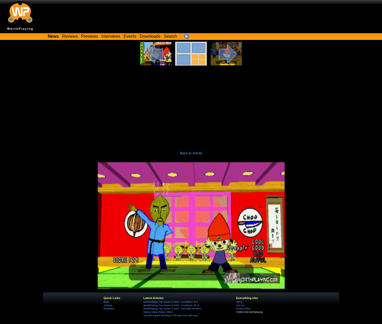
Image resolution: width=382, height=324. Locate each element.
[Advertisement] (191, 105)
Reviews (70, 36)
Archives (107, 305)
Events (130, 36)
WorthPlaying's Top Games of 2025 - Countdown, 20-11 (171, 305)
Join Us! (240, 305)
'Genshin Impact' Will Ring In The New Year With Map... (171, 315)
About (239, 302)
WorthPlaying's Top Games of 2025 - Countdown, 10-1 (170, 302)
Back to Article (191, 153)
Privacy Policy (243, 308)
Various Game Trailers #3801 (158, 312)
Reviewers (108, 308)
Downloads (150, 36)
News (106, 302)
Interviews (110, 36)
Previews (89, 36)
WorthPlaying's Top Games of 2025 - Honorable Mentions (172, 308)
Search (170, 36)
